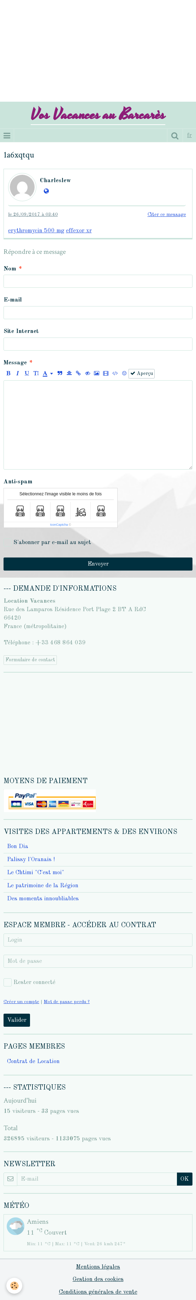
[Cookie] (14, 1286)
